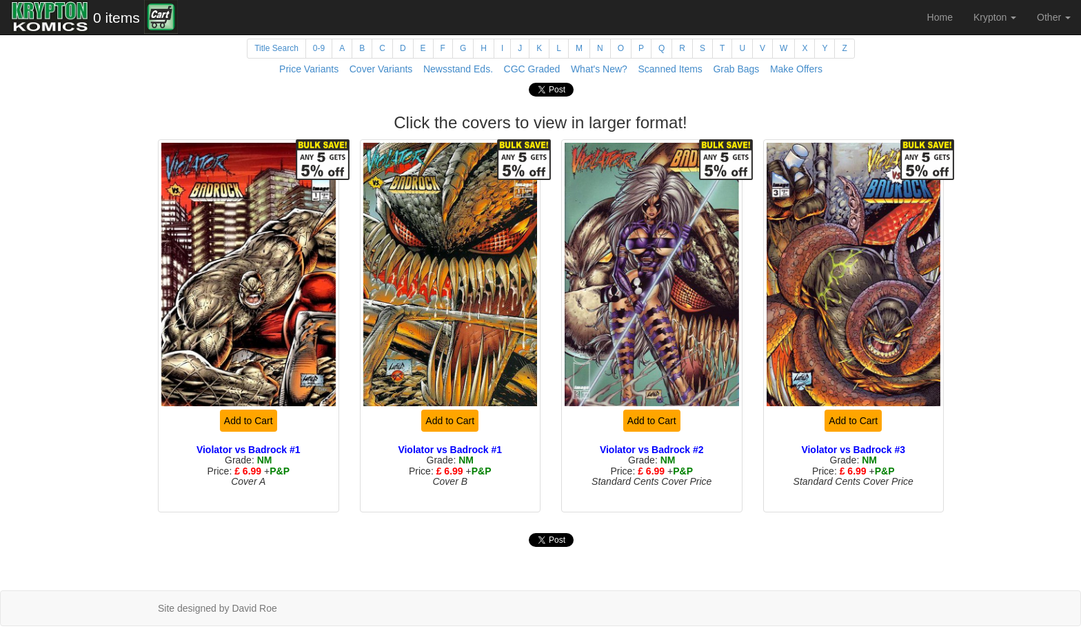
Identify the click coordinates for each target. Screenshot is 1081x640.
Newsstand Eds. (458, 68)
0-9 (319, 48)
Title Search (276, 48)
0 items (116, 18)
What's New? (599, 68)
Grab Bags (736, 68)
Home (940, 17)
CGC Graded (532, 68)
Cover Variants (381, 68)
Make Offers (796, 68)
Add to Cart (248, 420)
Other (1054, 17)
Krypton (994, 17)
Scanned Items (670, 68)
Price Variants (309, 68)
